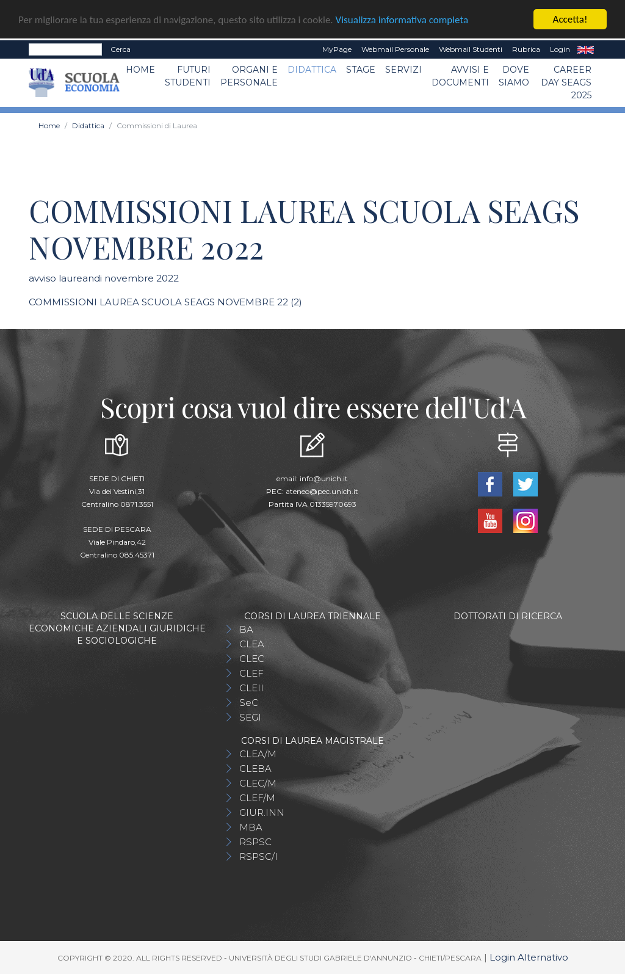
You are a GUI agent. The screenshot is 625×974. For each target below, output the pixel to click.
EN (585, 49)
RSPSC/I (258, 856)
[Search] (65, 49)
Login (560, 49)
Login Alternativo (529, 956)
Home (140, 69)
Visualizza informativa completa (402, 19)
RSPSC (255, 841)
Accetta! (570, 19)
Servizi (403, 69)
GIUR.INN (261, 812)
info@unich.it (324, 477)
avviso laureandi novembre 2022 (104, 278)
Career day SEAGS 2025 (566, 82)
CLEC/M (257, 782)
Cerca (120, 49)
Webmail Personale (395, 49)
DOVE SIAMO (514, 76)
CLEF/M (257, 797)
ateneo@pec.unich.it (322, 490)
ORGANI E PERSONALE (249, 76)
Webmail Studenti (470, 49)
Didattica (311, 69)
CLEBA (255, 768)
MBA (250, 826)
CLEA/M (257, 753)
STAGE (360, 69)
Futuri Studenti (188, 76)
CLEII (251, 687)
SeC (248, 702)
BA (246, 628)
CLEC (251, 658)
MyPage (337, 49)
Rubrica (526, 49)
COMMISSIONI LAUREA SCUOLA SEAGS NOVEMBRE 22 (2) (165, 301)
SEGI (250, 716)
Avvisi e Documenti (460, 76)
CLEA (251, 643)
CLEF (251, 672)
